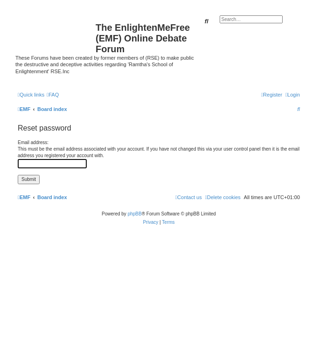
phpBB (135, 213)
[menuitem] (53, 94)
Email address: (33, 142)
